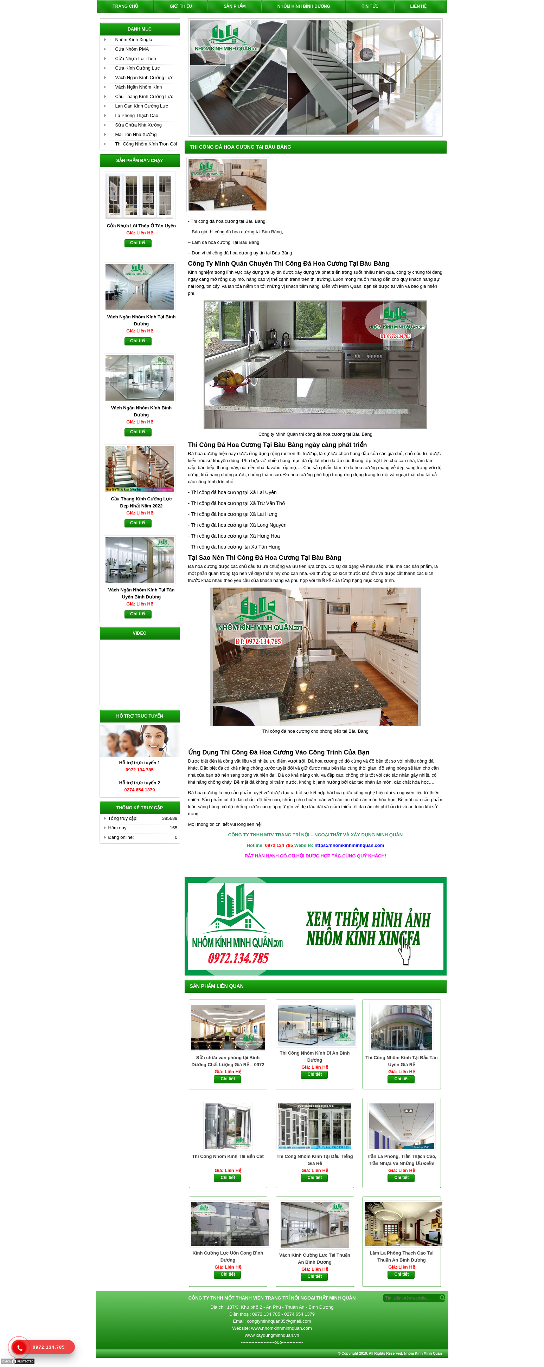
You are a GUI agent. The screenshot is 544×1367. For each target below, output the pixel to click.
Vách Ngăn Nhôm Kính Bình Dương (141, 411)
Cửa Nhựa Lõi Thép (135, 58)
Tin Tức (370, 6)
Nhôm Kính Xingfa (134, 39)
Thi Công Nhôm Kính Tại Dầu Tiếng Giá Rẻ (314, 1160)
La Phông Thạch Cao (136, 115)
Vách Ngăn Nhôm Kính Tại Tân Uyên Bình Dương (141, 593)
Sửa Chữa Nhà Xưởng (138, 125)
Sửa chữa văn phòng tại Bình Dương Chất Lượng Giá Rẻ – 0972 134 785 (228, 1061)
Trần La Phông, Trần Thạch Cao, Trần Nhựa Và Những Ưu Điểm (401, 1160)
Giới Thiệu (181, 6)
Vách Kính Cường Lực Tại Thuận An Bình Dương (314, 1258)
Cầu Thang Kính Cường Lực (144, 96)
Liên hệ (418, 6)
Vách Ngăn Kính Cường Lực (144, 77)
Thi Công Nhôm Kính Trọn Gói (146, 144)
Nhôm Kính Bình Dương (303, 6)
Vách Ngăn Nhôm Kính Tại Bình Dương (141, 320)
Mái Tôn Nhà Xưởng (136, 134)
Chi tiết (228, 1078)
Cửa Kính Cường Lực (137, 68)
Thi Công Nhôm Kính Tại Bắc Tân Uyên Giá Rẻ (401, 1061)
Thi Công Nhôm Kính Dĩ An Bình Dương (315, 1056)
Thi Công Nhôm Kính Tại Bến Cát (228, 1156)
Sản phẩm (235, 6)
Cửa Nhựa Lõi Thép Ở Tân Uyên (141, 225)
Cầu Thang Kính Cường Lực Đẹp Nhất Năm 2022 (141, 502)
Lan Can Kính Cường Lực (141, 106)
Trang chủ (125, 6)
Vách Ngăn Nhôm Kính (138, 87)
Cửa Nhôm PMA (132, 49)
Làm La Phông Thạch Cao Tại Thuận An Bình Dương (402, 1256)
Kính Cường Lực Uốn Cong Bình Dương (228, 1256)
